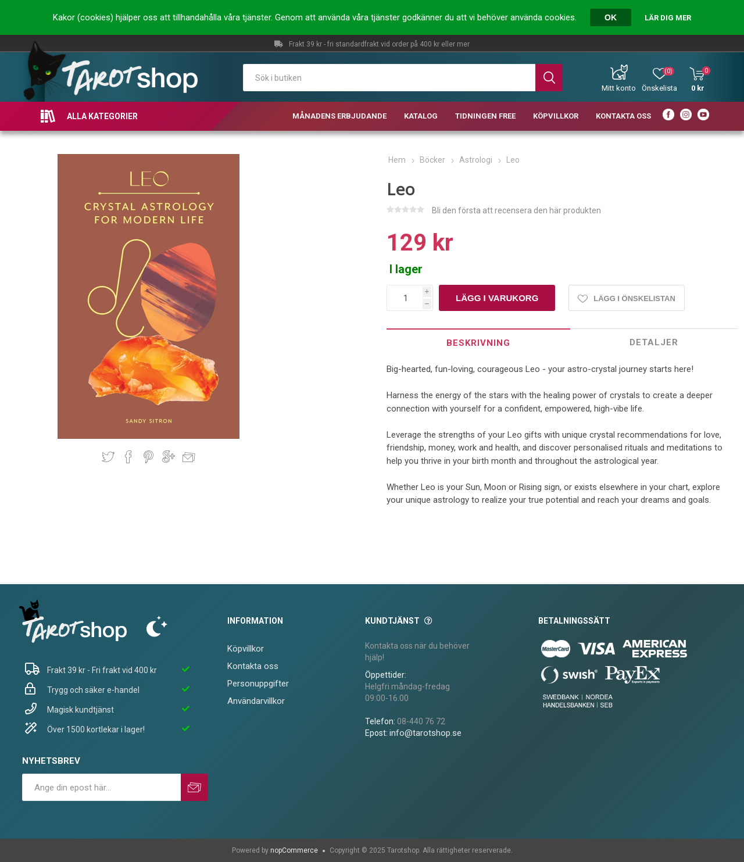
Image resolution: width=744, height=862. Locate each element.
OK (610, 17)
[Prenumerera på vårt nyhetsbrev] (101, 787)
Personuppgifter (258, 683)
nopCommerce (294, 850)
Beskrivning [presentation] (478, 343)
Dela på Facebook (128, 456)
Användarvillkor (256, 701)
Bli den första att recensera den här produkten (516, 210)
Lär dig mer (668, 17)
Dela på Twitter (108, 456)
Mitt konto (619, 88)
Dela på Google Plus (168, 456)
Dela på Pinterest (148, 456)
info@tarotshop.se (425, 733)
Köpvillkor (245, 648)
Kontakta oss (252, 666)
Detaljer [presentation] (653, 342)
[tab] (478, 342)
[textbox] (389, 77)
